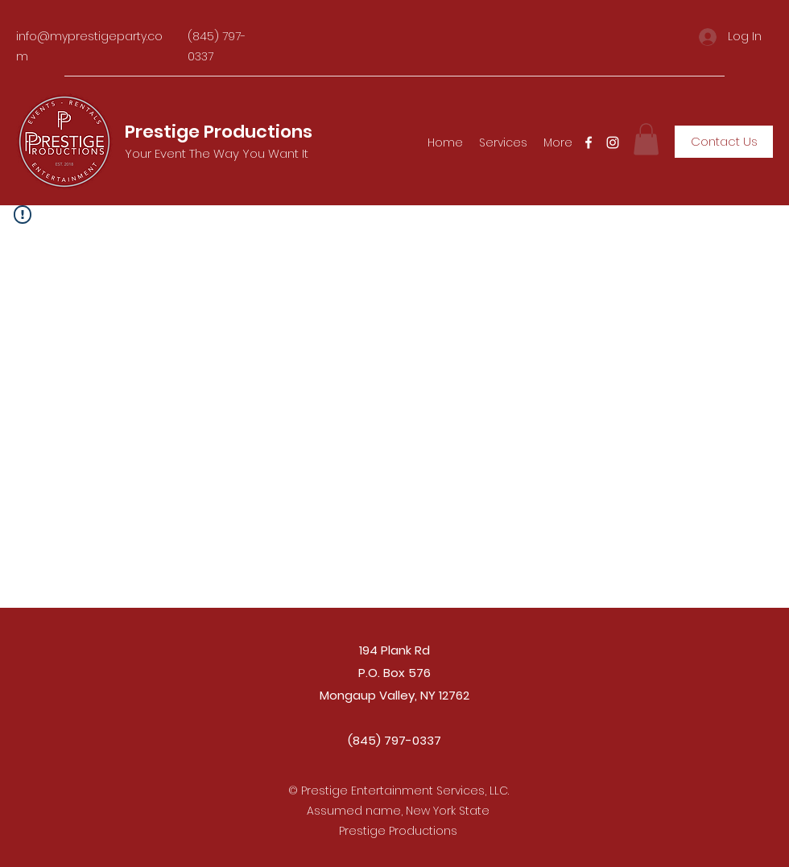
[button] (646, 139)
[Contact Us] (724, 142)
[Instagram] (613, 142)
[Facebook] (588, 142)
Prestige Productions (218, 131)
